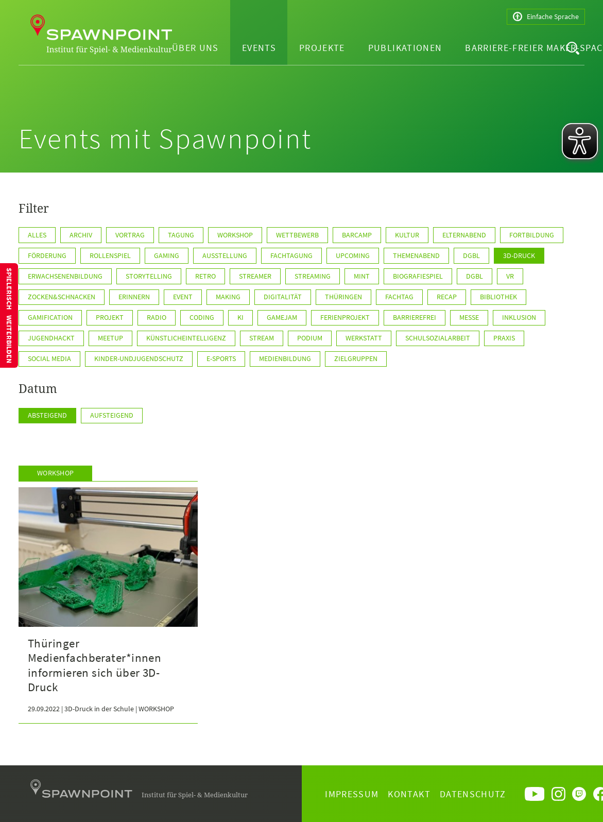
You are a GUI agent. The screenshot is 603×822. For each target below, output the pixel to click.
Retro (205, 276)
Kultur (407, 234)
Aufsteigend (111, 415)
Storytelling (149, 276)
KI (240, 317)
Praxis (504, 337)
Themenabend (416, 255)
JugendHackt (51, 337)
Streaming (313, 276)
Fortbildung (531, 234)
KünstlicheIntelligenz (186, 337)
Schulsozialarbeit (437, 337)
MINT (362, 276)
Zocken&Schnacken (61, 296)
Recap (447, 296)
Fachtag (399, 296)
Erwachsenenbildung (65, 276)
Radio (156, 317)
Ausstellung (224, 255)
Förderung (47, 255)
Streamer (255, 276)
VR (510, 276)
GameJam (282, 317)
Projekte (322, 48)
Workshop (235, 234)
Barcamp (357, 234)
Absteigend (47, 415)
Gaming (166, 255)
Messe (469, 317)
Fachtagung (291, 255)
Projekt (110, 317)
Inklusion (519, 317)
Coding (201, 317)
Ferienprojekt (345, 317)
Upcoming (353, 255)
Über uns (195, 48)
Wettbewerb (297, 234)
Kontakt (409, 794)
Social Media (49, 358)
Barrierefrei (414, 317)
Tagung (181, 234)
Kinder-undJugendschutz (138, 358)
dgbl (471, 255)
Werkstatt (364, 337)
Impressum (351, 794)
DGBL (474, 276)
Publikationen (405, 48)
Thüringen (343, 296)
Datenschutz (473, 794)
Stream (261, 337)
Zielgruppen (355, 358)
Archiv (81, 234)
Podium (309, 337)
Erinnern (134, 296)
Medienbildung (285, 358)
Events (259, 48)
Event (183, 296)
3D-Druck (519, 255)
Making (228, 296)
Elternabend (464, 234)
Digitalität (283, 296)
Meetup (110, 337)
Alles (37, 234)
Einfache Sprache (546, 17)
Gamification (50, 317)
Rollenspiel (110, 255)
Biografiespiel (418, 276)
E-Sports (221, 358)
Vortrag (130, 234)
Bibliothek (498, 296)
